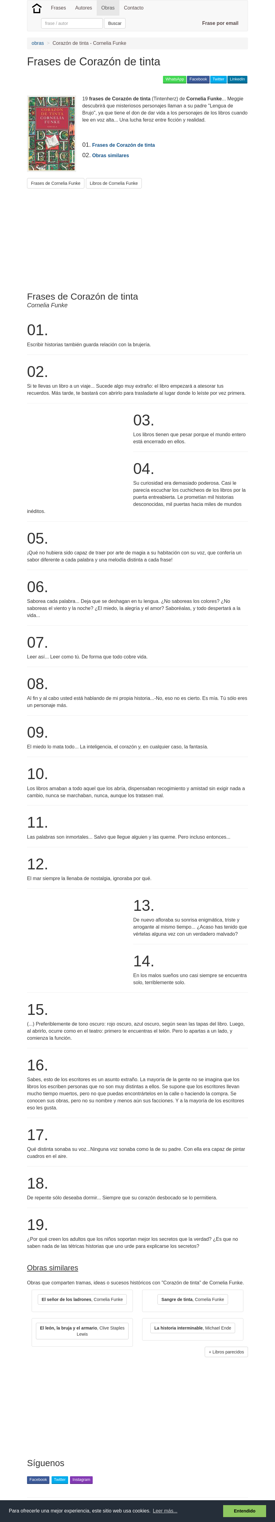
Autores (83, 7)
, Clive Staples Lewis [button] (82, 1331)
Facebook (198, 79)
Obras (108, 7)
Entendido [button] (244, 1510)
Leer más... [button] (165, 1510)
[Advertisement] (138, 238)
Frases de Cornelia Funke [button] (55, 183)
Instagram (81, 1479)
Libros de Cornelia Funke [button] (114, 183)
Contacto (134, 7)
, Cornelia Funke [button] (82, 1299)
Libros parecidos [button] (228, 1351)
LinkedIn (237, 79)
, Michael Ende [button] (192, 1328)
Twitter (218, 79)
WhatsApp (174, 79)
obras (38, 43)
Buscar (115, 23)
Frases (58, 7)
